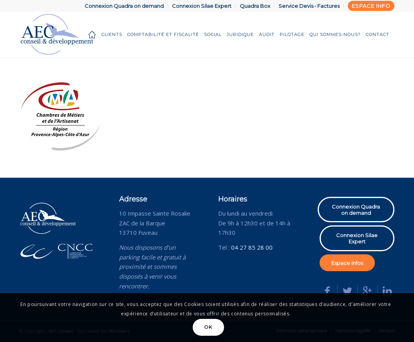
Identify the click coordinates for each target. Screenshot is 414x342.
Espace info (371, 6)
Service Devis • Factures (309, 6)
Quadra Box (255, 6)
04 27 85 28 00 (252, 247)
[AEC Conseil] (70, 34)
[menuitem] (124, 6)
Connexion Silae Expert (201, 6)
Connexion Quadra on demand (124, 6)
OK (208, 327)
